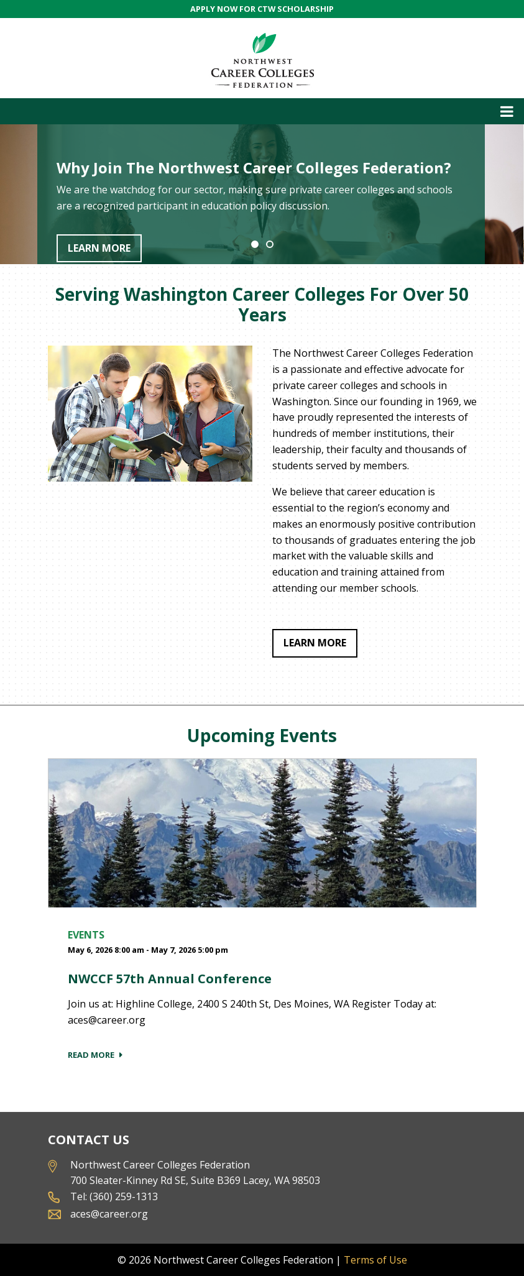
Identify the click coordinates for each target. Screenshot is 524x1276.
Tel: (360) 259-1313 (114, 1196)
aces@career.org (109, 1214)
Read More (91, 1054)
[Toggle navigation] (262, 111)
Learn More (99, 248)
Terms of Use (375, 1260)
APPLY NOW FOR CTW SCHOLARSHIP (262, 8)
